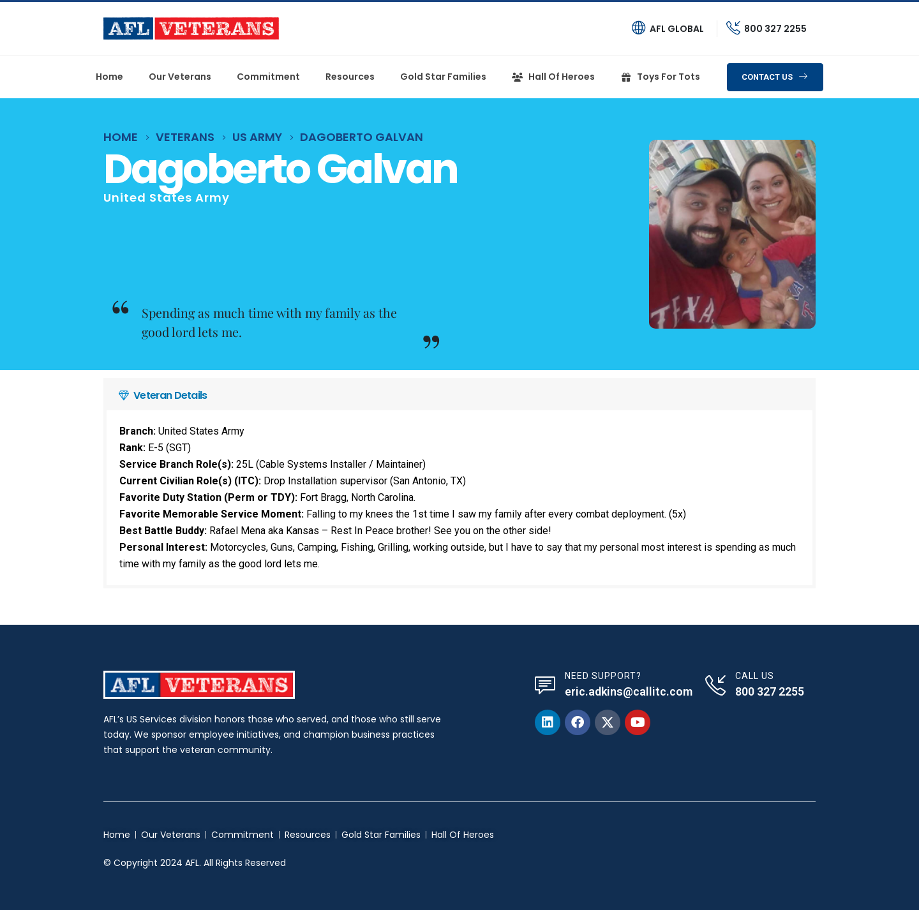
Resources (350, 76)
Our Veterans (180, 76)
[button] (775, 77)
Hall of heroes (553, 76)
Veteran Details (170, 395)
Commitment (268, 76)
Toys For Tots (660, 76)
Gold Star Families (443, 76)
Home (109, 76)
